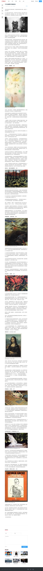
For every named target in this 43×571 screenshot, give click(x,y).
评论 (12, 1)
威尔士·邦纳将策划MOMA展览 (18, 556)
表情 (6, 546)
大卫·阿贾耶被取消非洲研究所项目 (27, 563)
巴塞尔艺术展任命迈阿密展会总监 (11, 563)
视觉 (16, 1)
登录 (40, 1)
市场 (19, 1)
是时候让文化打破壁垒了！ (26, 556)
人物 (23, 1)
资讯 (8, 1)
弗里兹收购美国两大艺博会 (18, 563)
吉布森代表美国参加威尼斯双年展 (11, 556)
